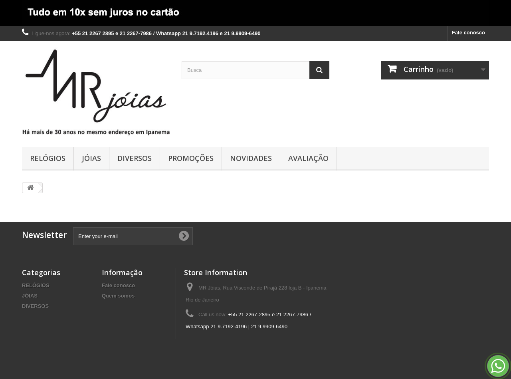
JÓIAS (91, 158)
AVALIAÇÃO (308, 158)
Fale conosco (468, 33)
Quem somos (118, 296)
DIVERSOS (134, 158)
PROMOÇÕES (191, 158)
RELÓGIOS (47, 158)
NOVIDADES (251, 158)
